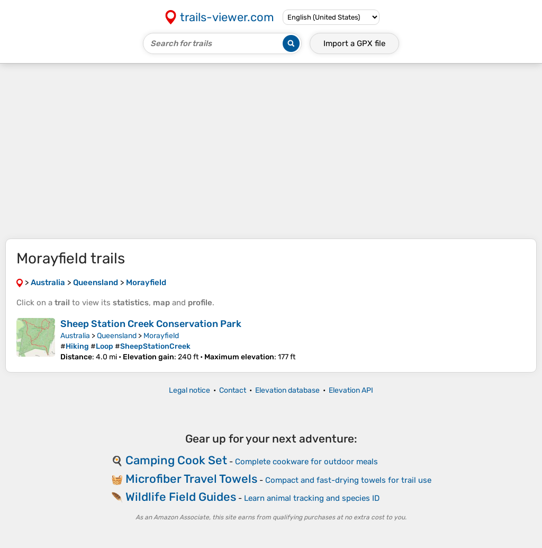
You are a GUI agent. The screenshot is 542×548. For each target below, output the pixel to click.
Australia (75, 335)
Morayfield (161, 335)
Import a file (354, 43)
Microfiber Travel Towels (191, 479)
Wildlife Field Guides (180, 497)
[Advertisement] (271, 151)
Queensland (117, 335)
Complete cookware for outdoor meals (306, 461)
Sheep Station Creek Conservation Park (150, 324)
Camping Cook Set (176, 460)
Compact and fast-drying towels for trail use (348, 480)
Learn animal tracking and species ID (312, 498)
